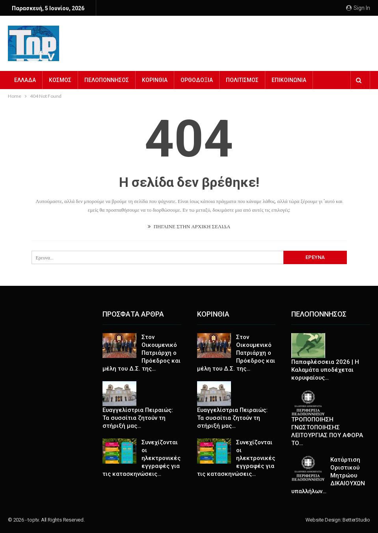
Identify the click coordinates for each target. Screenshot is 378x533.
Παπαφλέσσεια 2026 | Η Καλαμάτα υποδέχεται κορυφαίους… (325, 369)
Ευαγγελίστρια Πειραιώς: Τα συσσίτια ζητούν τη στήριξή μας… (137, 417)
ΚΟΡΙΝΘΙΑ (155, 80)
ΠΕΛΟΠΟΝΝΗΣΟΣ (106, 80)
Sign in (358, 8)
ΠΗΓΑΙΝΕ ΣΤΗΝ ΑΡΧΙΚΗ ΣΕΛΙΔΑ (189, 226)
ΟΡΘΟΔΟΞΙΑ (197, 80)
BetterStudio (356, 520)
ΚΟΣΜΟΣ (60, 80)
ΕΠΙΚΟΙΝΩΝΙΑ (289, 80)
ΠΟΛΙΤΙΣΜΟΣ (242, 80)
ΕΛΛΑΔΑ (25, 80)
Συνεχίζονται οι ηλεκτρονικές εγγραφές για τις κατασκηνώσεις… (141, 458)
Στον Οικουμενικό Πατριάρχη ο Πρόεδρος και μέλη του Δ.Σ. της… (141, 353)
